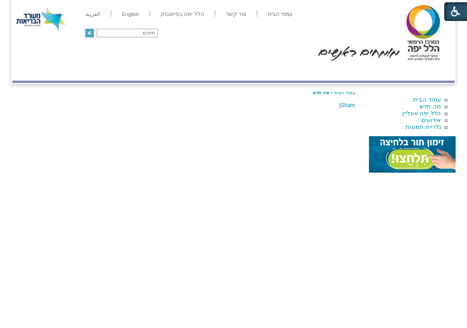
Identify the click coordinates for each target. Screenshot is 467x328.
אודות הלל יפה (318, 71)
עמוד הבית (427, 99)
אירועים (431, 120)
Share (348, 105)
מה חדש (430, 106)
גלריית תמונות (423, 126)
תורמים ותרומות (72, 71)
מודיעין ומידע (428, 71)
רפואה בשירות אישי (134, 71)
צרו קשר (27, 71)
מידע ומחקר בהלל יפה (203, 71)
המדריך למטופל (264, 71)
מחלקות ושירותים (373, 71)
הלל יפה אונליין (421, 113)
